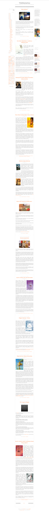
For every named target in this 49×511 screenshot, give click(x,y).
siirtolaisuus (9, 79)
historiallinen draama (11, 62)
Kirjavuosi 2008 (12, 67)
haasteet (12, 61)
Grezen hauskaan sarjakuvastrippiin (28, 457)
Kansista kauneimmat (24, 238)
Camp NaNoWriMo (12, 57)
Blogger (12, 86)
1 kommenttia (26, 436)
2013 (9, 17)
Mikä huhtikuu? (11, 27)
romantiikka (28, 313)
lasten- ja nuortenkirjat (11, 73)
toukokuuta (10, 25)
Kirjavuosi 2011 (10, 68)
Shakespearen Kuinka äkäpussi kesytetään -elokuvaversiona (24, 78)
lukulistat (11, 74)
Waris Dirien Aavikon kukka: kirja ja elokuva (11, 34)
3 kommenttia (28, 156)
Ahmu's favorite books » (38, 37)
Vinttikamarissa (24, 3)
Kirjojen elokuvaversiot (24, 110)
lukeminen (9, 74)
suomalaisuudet (10, 80)
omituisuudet (13, 76)
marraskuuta (11, 20)
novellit (10, 76)
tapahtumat (9, 81)
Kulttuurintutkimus (10, 72)
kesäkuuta (10, 24)
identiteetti (13, 63)
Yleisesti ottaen (24, 36)
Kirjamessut (9, 66)
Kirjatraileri (9, 67)
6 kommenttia (27, 36)
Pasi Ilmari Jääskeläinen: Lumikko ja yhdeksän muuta (24, 41)
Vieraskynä (12, 82)
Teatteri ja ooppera (12, 81)
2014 (9, 16)
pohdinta (10, 77)
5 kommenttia (26, 233)
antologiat (9, 57)
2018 (9, 13)
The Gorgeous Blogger (24, 402)
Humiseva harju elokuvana (24, 161)
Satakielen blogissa (26, 434)
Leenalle (18, 212)
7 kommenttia (28, 110)
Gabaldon (9, 61)
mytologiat (10, 75)
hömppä (10, 63)
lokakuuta (10, 21)
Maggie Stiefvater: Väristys (24, 317)
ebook (22, 397)
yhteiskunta (10, 83)
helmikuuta (10, 50)
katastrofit (10, 65)
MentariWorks (28, 509)
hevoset (21, 313)
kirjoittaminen (10, 70)
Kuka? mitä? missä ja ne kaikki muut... (11, 38)
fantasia (10, 60)
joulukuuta (10, 19)
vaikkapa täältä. (30, 102)
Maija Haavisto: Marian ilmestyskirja (11, 45)
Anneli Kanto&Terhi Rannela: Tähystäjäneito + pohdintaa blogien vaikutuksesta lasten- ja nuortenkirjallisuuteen (37, 56)
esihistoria (19, 313)
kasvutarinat (13, 64)
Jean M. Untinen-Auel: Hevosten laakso (11, 41)
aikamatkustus (10, 56)
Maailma (13, 74)
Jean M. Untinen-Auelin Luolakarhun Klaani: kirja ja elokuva (24, 442)
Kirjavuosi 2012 (13, 68)
